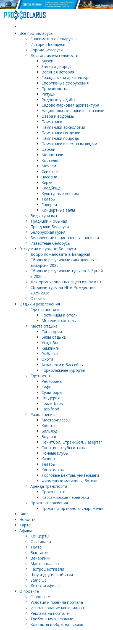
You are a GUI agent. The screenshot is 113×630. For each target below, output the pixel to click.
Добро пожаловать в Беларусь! (60, 254)
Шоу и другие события (51, 574)
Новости (27, 519)
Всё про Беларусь (36, 33)
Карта (25, 525)
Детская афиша (45, 585)
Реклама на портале (49, 613)
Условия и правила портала (56, 602)
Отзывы (37, 298)
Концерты (39, 536)
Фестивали (40, 541)
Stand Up (38, 580)
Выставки (39, 552)
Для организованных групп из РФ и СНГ (67, 281)
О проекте (29, 591)
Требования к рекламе (51, 618)
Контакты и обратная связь (56, 624)
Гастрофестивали (47, 569)
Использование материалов (57, 607)
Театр (36, 547)
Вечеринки (40, 558)
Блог (23, 513)
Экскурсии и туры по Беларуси (47, 248)
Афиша (25, 530)
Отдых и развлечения (39, 304)
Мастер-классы (44, 563)
